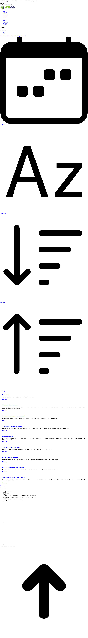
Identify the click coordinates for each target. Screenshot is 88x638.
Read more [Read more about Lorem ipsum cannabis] (4, 441)
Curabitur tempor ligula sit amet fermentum (13, 467)
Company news (7, 35)
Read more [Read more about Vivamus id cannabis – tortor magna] (4, 451)
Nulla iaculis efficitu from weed (10, 405)
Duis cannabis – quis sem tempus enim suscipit (13, 416)
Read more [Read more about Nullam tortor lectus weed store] (4, 461)
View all (2, 35)
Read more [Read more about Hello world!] (4, 399)
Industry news (12, 35)
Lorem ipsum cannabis (8, 436)
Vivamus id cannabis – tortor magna (11, 447)
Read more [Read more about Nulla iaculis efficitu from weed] (4, 410)
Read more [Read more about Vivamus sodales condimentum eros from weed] (4, 430)
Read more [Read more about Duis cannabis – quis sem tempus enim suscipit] (4, 420)
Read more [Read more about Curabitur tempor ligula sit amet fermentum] (4, 471)
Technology (17, 35)
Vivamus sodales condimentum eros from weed (13, 426)
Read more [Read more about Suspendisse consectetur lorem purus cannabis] (4, 482)
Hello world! (5, 395)
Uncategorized (23, 35)
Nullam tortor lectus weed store (10, 457)
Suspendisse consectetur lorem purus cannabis (13, 477)
